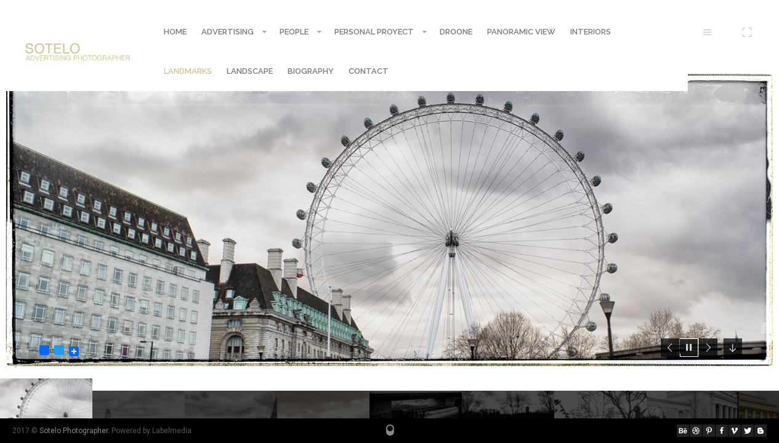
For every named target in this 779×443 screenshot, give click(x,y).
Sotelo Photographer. (74, 430)
